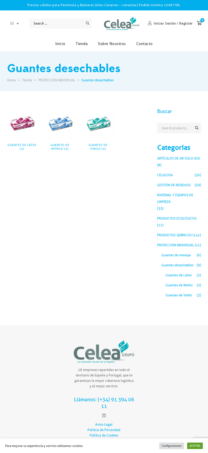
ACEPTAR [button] (195, 445)
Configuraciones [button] (172, 445)
